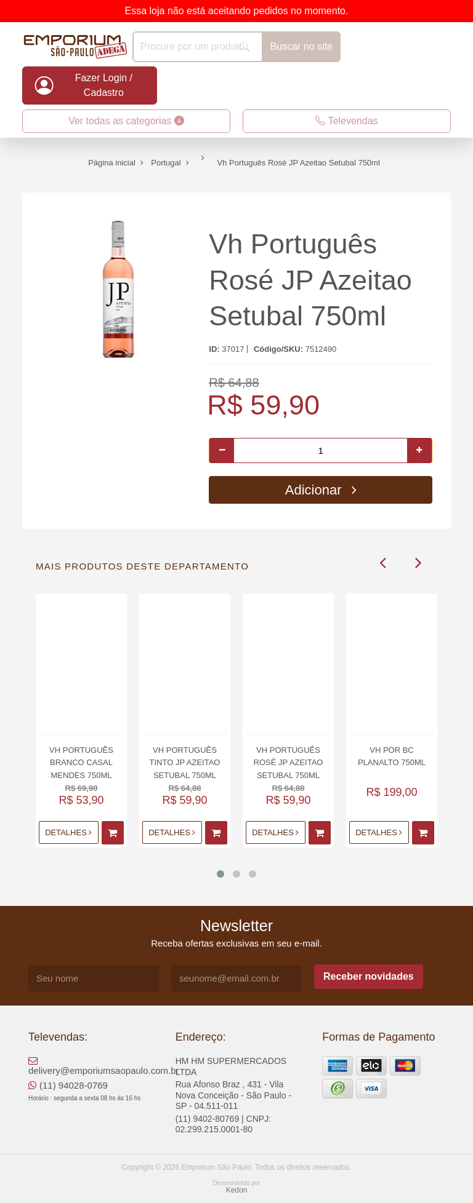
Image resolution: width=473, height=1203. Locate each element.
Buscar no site (301, 46)
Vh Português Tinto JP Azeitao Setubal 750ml (185, 762)
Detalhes (68, 832)
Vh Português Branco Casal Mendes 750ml (81, 762)
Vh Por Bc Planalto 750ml (392, 756)
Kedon (237, 1190)
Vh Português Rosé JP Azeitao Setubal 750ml (310, 280)
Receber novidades (368, 976)
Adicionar (321, 490)
